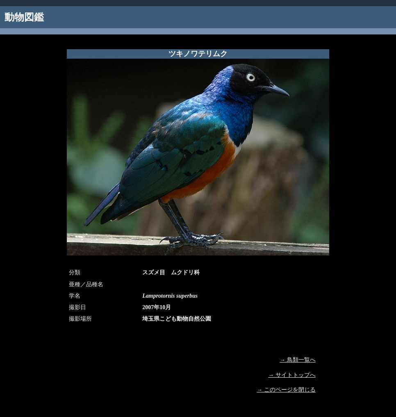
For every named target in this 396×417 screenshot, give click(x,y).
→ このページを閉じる (286, 390)
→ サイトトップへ (292, 375)
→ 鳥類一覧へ (298, 360)
